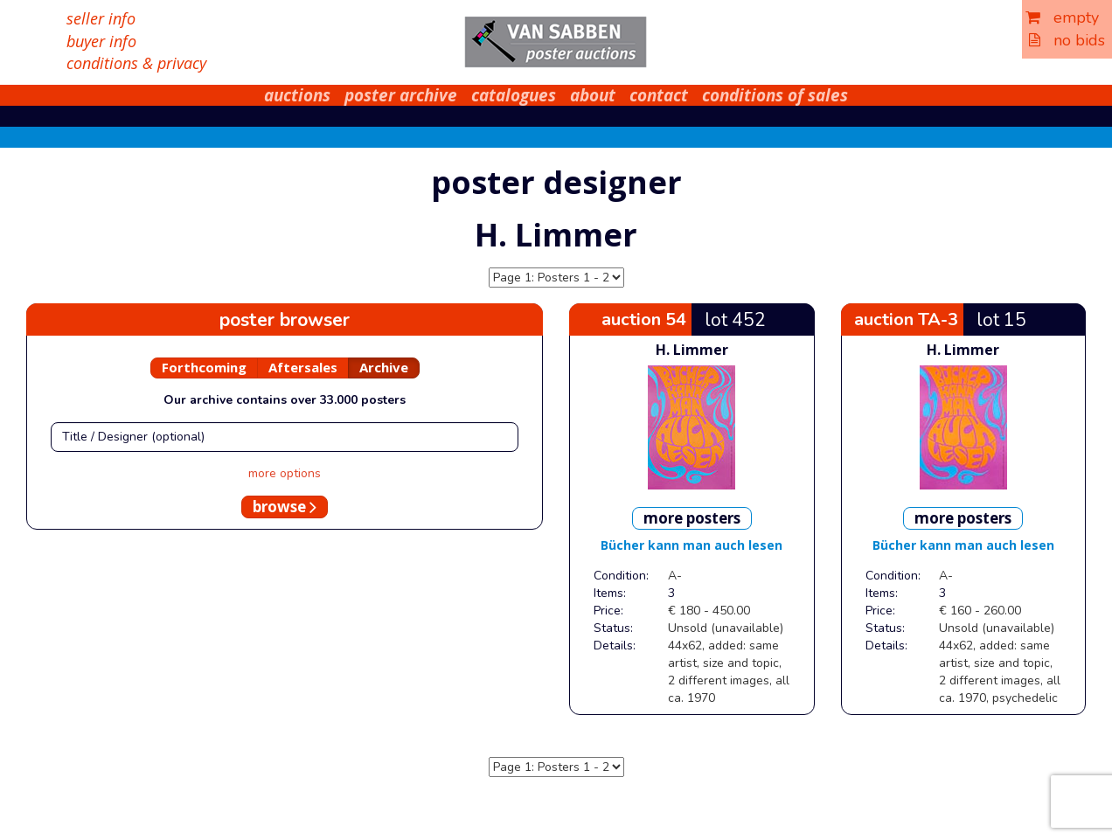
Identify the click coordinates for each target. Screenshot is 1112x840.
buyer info (101, 41)
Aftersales (302, 367)
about (592, 95)
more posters (691, 518)
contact (658, 95)
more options (284, 473)
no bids (1067, 40)
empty (1062, 17)
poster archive (400, 95)
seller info (101, 18)
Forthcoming (204, 367)
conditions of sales (775, 95)
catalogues (513, 95)
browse (284, 506)
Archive (383, 367)
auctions (297, 95)
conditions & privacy (136, 62)
